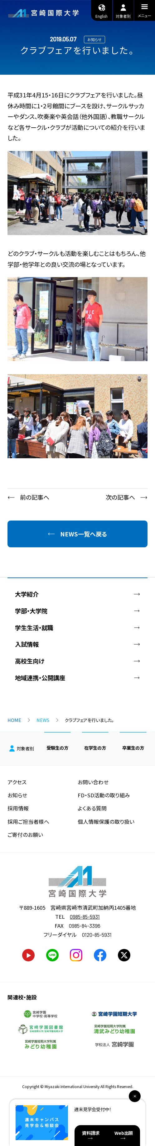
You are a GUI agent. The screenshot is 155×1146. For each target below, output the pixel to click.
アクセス (17, 782)
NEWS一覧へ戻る (83, 534)
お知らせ (17, 795)
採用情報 (18, 808)
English (101, 11)
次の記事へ (120, 497)
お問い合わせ (93, 782)
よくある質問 (92, 808)
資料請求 (90, 1132)
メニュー (144, 12)
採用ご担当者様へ (28, 821)
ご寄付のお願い (25, 834)
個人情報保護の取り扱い (106, 821)
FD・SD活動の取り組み (104, 795)
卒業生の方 (133, 747)
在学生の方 (95, 747)
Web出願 (123, 1132)
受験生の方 (57, 747)
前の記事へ (34, 497)
